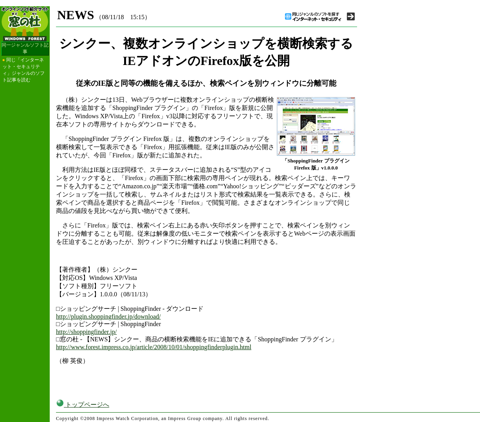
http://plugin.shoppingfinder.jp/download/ (108, 316)
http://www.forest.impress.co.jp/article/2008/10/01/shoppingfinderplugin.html (153, 347)
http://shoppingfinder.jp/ (86, 331)
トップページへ (82, 404)
